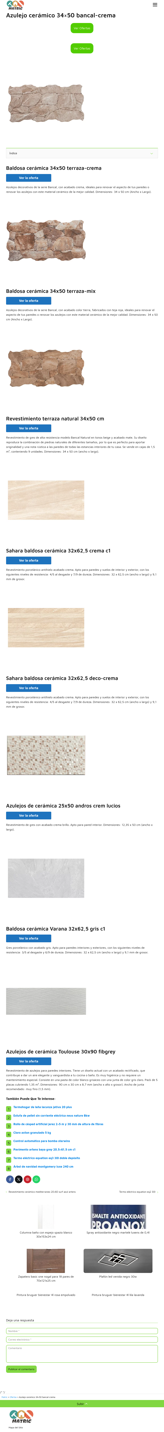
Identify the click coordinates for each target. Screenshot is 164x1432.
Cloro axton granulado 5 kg (32, 1132)
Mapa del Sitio (16, 1427)
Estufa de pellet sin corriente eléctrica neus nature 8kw (51, 1115)
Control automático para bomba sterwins (41, 1141)
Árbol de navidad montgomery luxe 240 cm (43, 1166)
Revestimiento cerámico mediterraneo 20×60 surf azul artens (42, 1191)
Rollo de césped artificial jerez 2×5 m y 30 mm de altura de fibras (58, 1124)
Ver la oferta (28, 178)
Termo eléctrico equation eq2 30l (137, 1191)
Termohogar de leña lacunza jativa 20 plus (42, 1107)
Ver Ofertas (82, 28)
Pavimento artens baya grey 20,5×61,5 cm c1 (44, 1149)
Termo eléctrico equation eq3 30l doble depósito (46, 1158)
